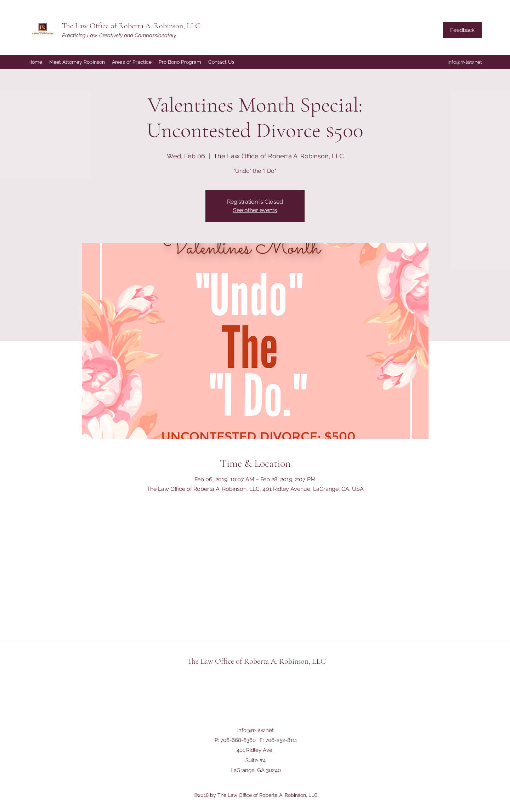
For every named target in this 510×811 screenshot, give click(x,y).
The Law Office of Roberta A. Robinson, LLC (131, 25)
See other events (255, 210)
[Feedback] (462, 30)
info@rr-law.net (465, 62)
